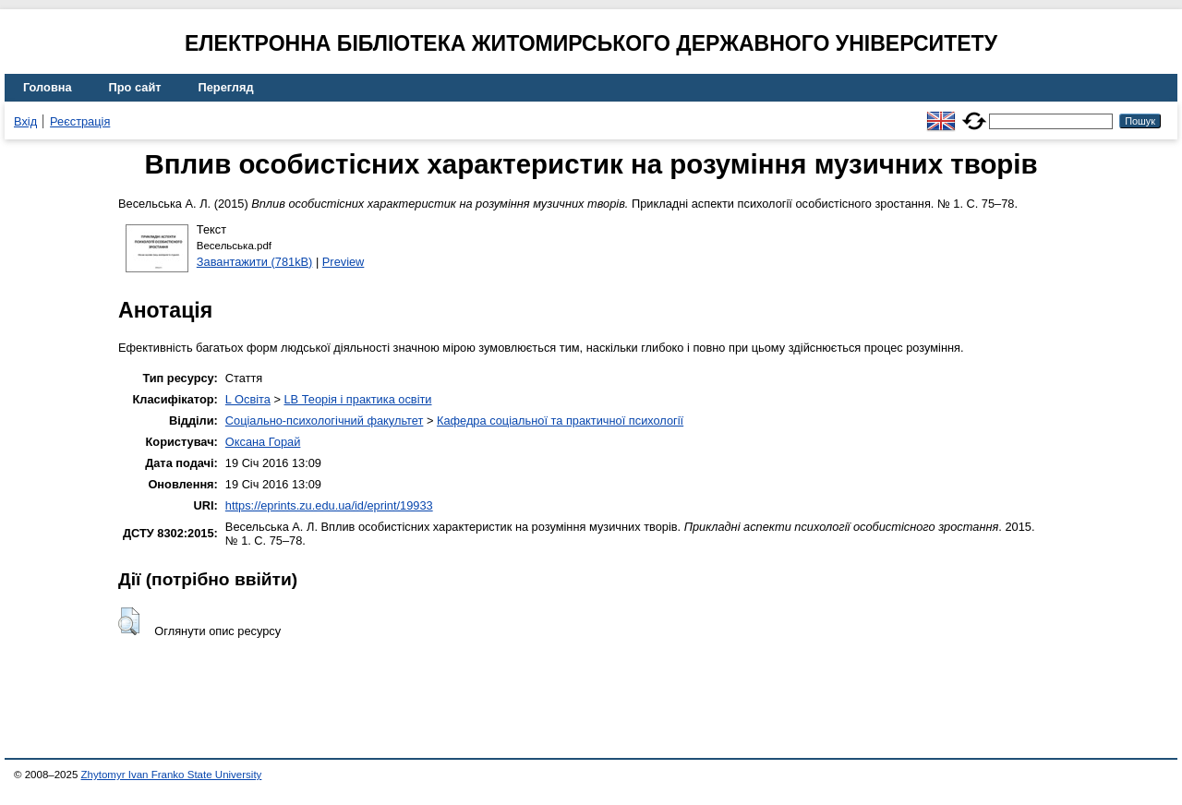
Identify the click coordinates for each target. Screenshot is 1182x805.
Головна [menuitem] (47, 87)
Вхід (25, 121)
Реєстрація (80, 121)
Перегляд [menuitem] (226, 87)
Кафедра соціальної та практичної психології (560, 420)
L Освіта (248, 399)
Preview (343, 262)
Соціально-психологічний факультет (324, 420)
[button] (128, 621)
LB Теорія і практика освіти (357, 399)
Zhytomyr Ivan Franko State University (171, 774)
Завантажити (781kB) (255, 262)
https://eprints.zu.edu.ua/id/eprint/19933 (329, 505)
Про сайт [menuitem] (135, 87)
